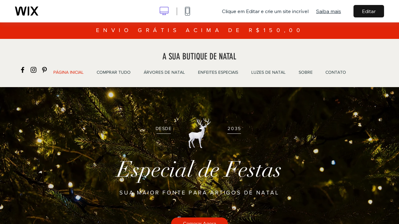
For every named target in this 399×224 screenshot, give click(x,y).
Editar (369, 11)
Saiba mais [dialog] (328, 11)
